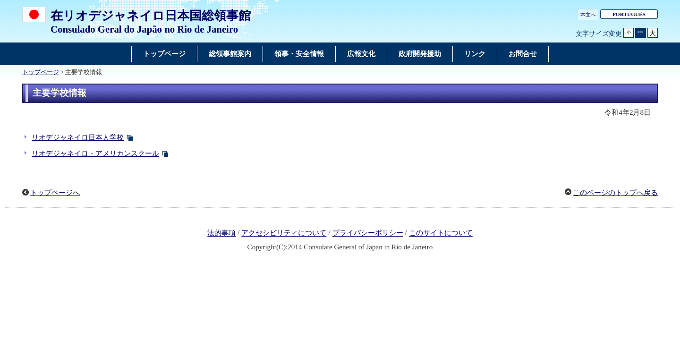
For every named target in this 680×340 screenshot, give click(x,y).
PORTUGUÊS (629, 14)
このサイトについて (441, 233)
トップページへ (55, 192)
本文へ (588, 14)
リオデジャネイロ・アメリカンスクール (95, 153)
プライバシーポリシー (367, 233)
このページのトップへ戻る (615, 192)
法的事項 (221, 233)
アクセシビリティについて (283, 233)
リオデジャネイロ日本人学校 (78, 137)
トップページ (40, 72)
